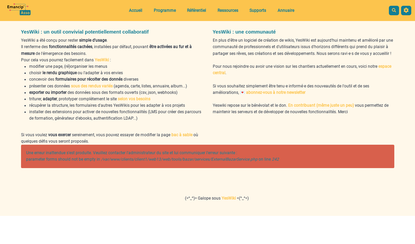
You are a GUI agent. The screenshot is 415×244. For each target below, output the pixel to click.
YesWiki (102, 60)
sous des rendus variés (92, 86)
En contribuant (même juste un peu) (321, 105)
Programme (165, 10)
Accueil (135, 10)
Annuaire (286, 10)
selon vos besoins (134, 99)
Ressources (228, 10)
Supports (257, 10)
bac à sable (181, 135)
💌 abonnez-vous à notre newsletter (272, 92)
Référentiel (196, 10)
